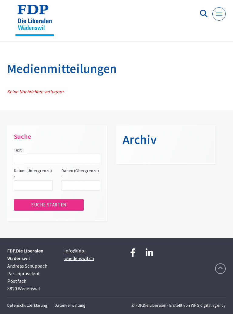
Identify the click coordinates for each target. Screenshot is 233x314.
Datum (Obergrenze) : (80, 173)
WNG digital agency (208, 305)
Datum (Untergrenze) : (33, 173)
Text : (18, 150)
